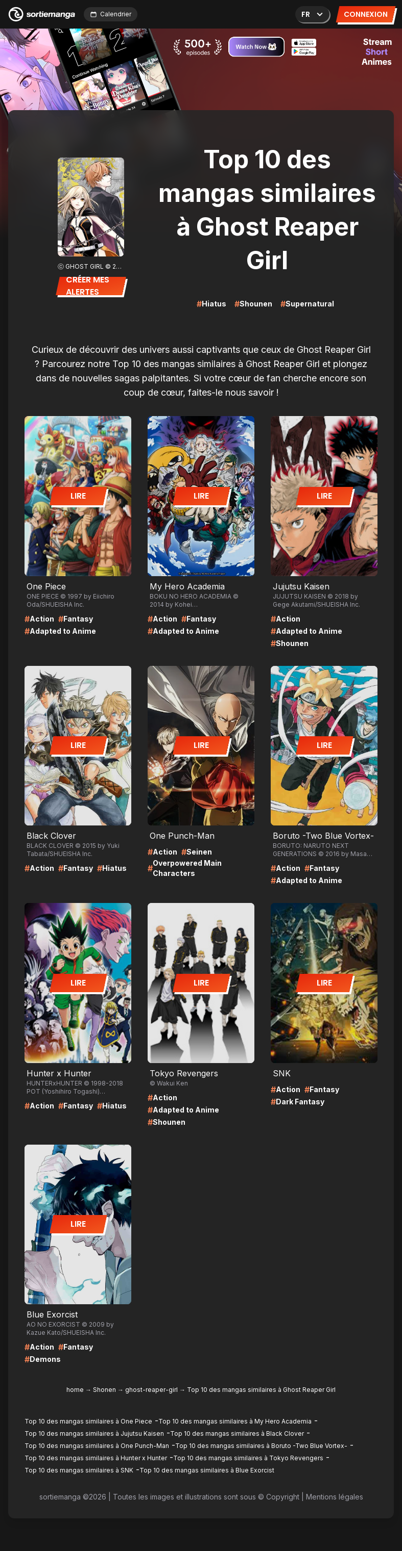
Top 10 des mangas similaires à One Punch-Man (97, 1446)
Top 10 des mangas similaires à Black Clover (237, 1433)
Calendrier (110, 14)
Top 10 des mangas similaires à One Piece (88, 1421)
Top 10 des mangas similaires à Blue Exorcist (206, 1470)
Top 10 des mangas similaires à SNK (79, 1470)
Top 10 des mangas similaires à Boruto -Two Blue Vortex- (261, 1446)
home (75, 1389)
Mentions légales (334, 1496)
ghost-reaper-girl (151, 1389)
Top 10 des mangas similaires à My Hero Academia (235, 1421)
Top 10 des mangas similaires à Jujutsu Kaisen (94, 1433)
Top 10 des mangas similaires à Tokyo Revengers (248, 1458)
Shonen (104, 1389)
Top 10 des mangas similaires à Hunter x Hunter (96, 1458)
